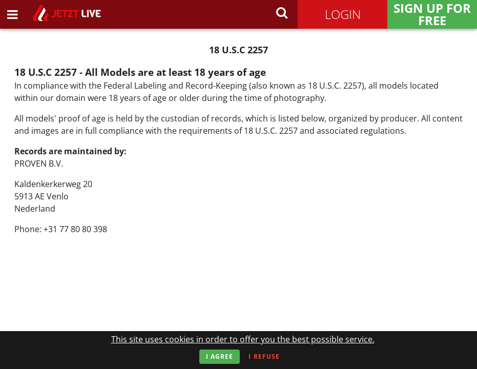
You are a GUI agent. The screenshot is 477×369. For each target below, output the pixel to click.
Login (343, 14)
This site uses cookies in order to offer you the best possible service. (243, 339)
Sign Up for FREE (432, 14)
